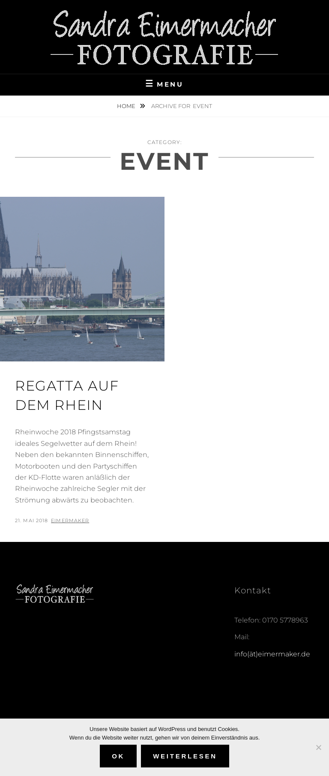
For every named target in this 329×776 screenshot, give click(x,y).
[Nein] (318, 747)
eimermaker (70, 520)
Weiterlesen (185, 756)
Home (127, 105)
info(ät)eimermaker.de (272, 654)
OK (118, 756)
